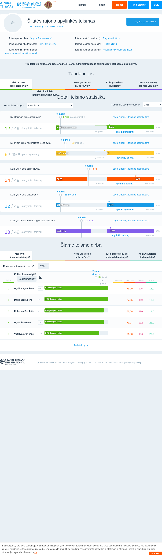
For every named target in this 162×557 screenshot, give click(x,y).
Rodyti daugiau (81, 345)
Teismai (79, 4)
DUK (156, 5)
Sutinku (155, 553)
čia (35, 552)
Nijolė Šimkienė (22, 322)
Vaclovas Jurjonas (24, 334)
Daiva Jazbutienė (23, 300)
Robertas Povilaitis (24, 311)
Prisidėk (119, 5)
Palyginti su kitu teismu (142, 21)
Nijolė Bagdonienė (24, 288)
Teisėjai (98, 4)
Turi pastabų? (138, 5)
